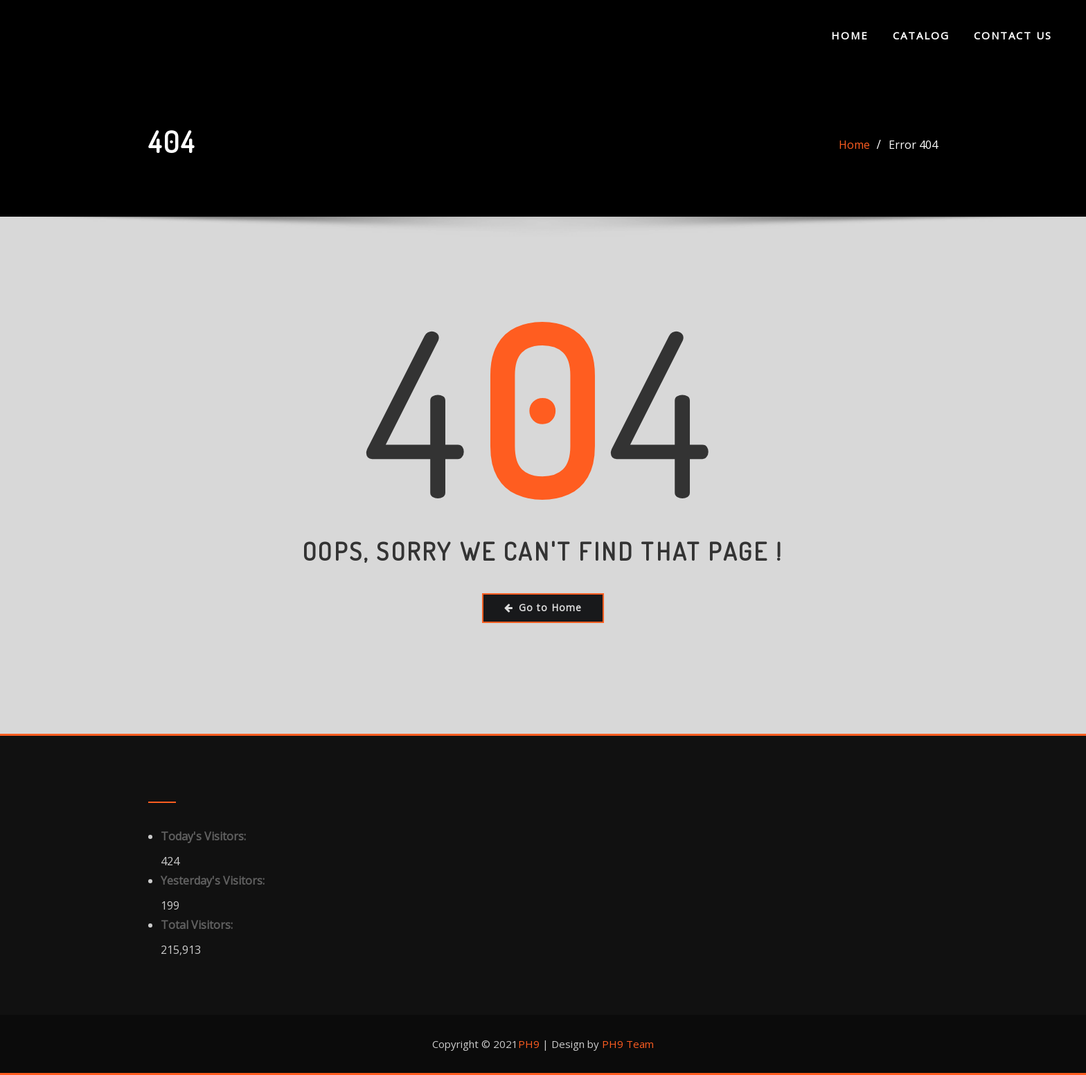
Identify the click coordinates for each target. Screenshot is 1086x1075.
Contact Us (1013, 35)
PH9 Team (626, 1044)
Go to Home (543, 607)
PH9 (529, 1044)
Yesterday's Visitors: (214, 880)
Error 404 (913, 144)
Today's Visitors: (205, 836)
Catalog (921, 35)
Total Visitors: (198, 924)
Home (850, 35)
